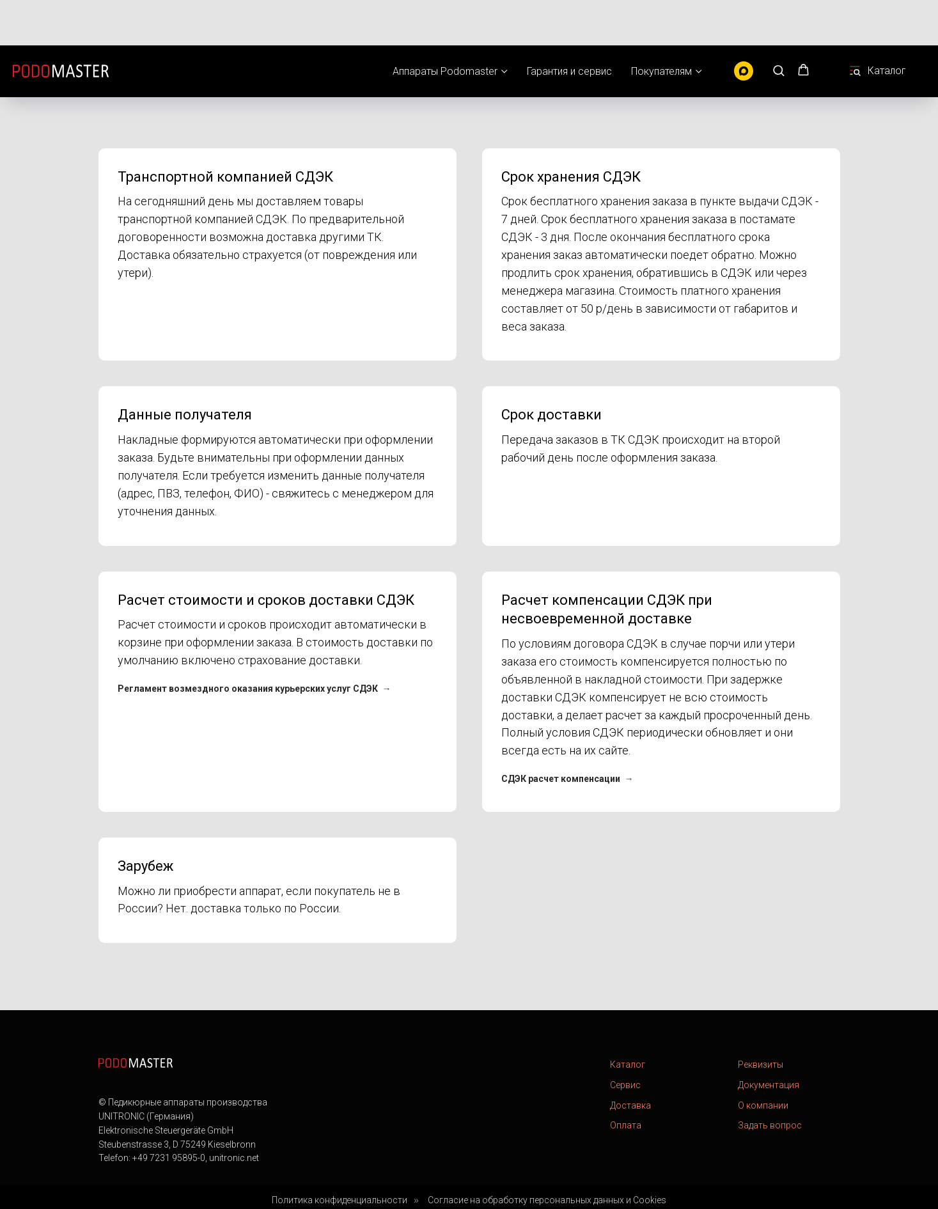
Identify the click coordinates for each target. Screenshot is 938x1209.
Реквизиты (760, 1064)
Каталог (627, 1064)
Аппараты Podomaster (445, 26)
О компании (763, 1105)
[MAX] (743, 25)
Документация (768, 1085)
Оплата (625, 1125)
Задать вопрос (770, 1125)
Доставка (630, 1105)
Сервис (625, 1085)
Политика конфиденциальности (339, 1200)
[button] (778, 25)
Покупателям (661, 26)
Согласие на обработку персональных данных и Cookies (547, 1200)
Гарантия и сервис (569, 26)
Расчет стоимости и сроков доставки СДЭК (266, 600)
